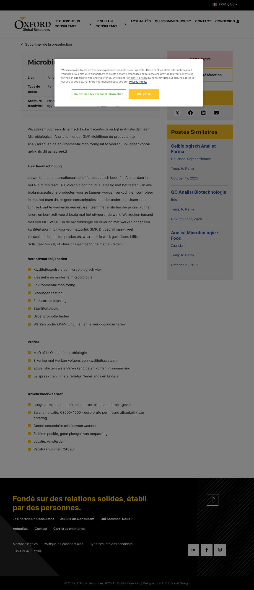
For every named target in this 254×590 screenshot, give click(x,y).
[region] (128, 83)
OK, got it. (144, 94)
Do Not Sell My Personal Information (99, 94)
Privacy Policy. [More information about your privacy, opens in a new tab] (138, 81)
